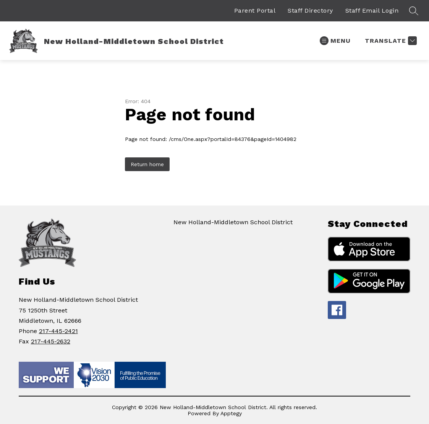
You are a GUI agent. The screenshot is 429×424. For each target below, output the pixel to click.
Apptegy (231, 413)
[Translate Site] (390, 40)
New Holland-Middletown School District (233, 222)
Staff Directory (310, 10)
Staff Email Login (372, 10)
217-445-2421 (58, 331)
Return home (147, 164)
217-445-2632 (50, 341)
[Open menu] (335, 40)
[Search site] (413, 10)
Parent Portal (255, 10)
